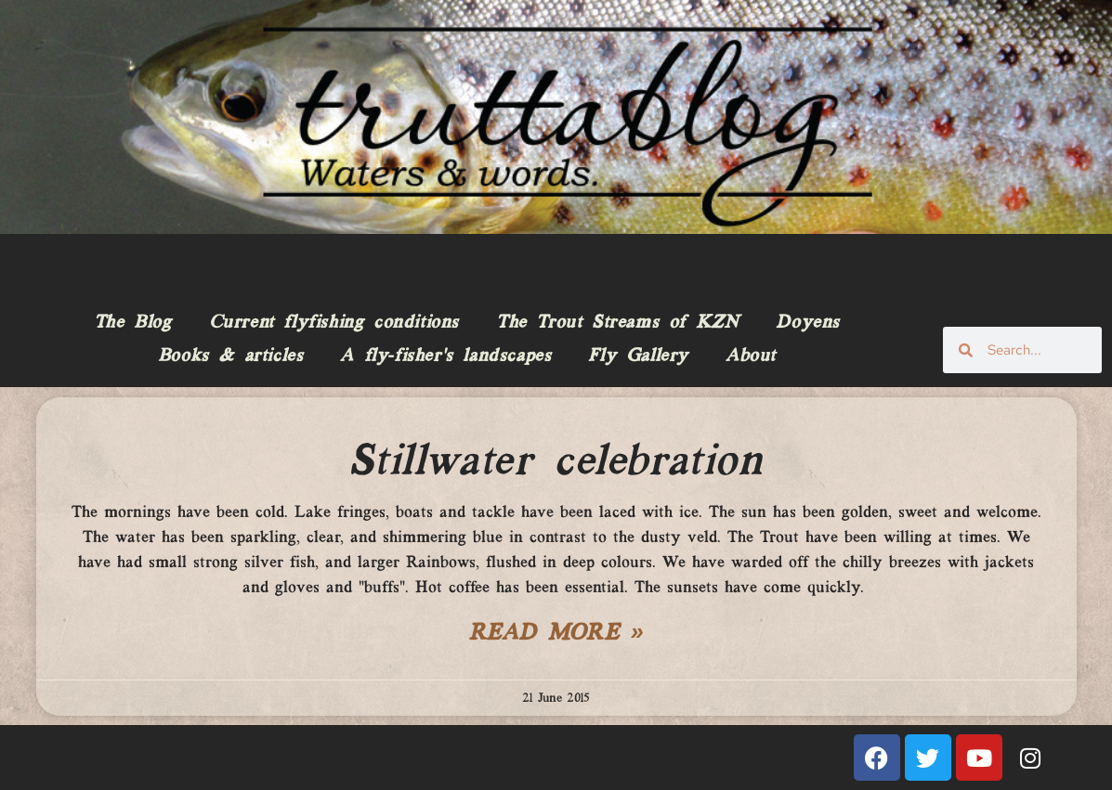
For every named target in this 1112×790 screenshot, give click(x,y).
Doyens (808, 323)
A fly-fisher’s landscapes (445, 356)
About (751, 356)
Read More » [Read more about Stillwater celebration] (556, 634)
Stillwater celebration (555, 462)
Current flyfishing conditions (334, 323)
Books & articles (231, 356)
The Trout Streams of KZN (617, 323)
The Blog (133, 323)
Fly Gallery (638, 356)
